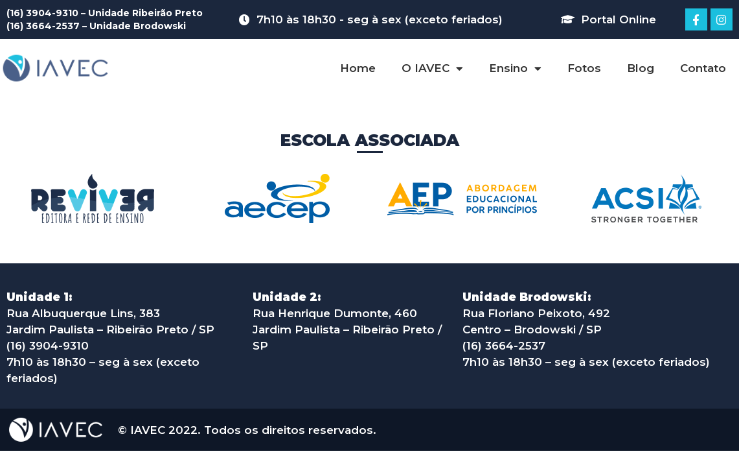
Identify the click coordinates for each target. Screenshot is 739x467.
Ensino (515, 68)
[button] (608, 19)
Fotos (584, 68)
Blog (640, 68)
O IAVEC (432, 68)
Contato (703, 68)
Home (358, 68)
